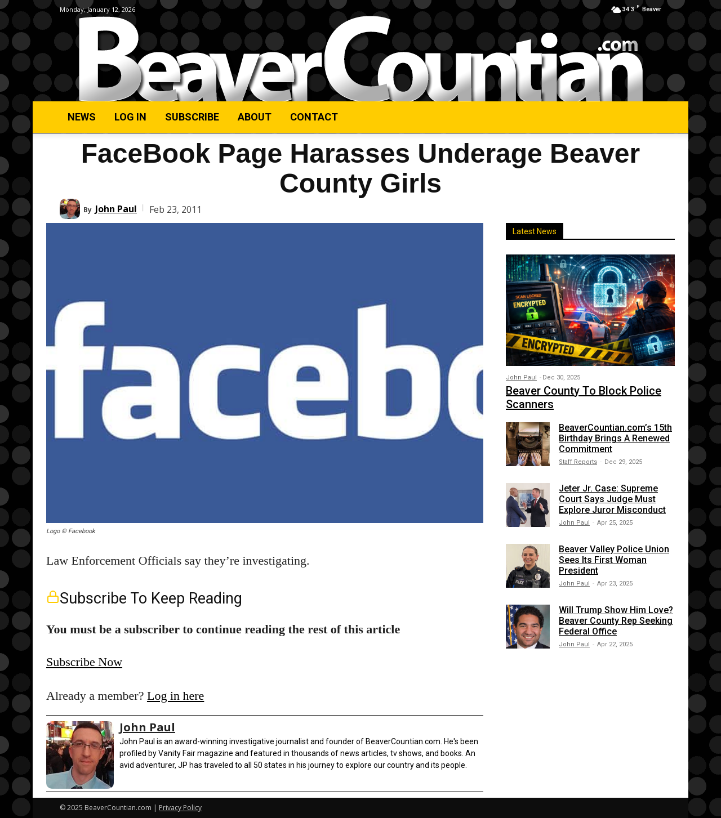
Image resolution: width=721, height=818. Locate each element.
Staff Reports (578, 462)
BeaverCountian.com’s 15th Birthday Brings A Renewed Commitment (615, 438)
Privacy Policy (180, 807)
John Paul (116, 208)
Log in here (175, 696)
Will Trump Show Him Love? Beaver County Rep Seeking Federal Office (616, 621)
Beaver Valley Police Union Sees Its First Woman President (614, 560)
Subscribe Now (84, 662)
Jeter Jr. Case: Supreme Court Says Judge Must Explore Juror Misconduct (612, 499)
